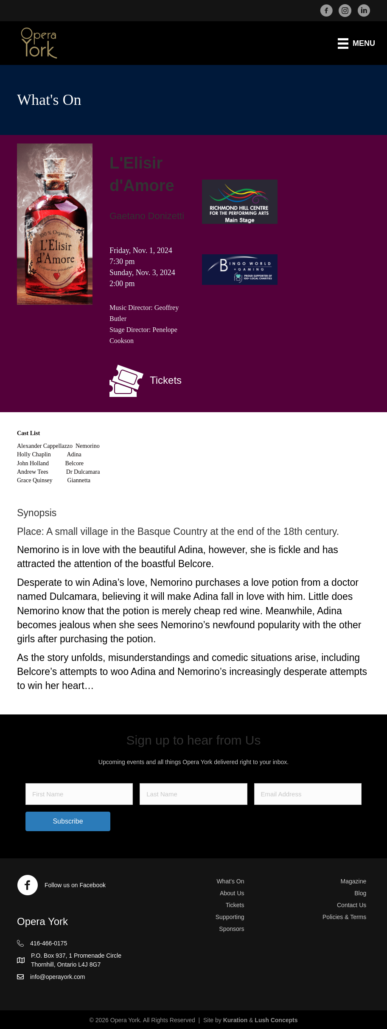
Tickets (235, 905)
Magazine (354, 881)
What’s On (230, 881)
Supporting (230, 917)
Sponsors (231, 928)
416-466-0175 (48, 943)
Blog (360, 893)
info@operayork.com (57, 976)
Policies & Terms (344, 917)
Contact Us (351, 905)
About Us (232, 893)
